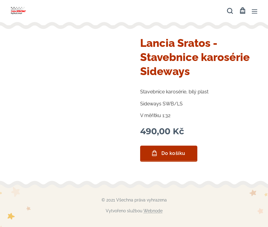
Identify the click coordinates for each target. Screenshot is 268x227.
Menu (254, 11)
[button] (229, 11)
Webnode (153, 210)
